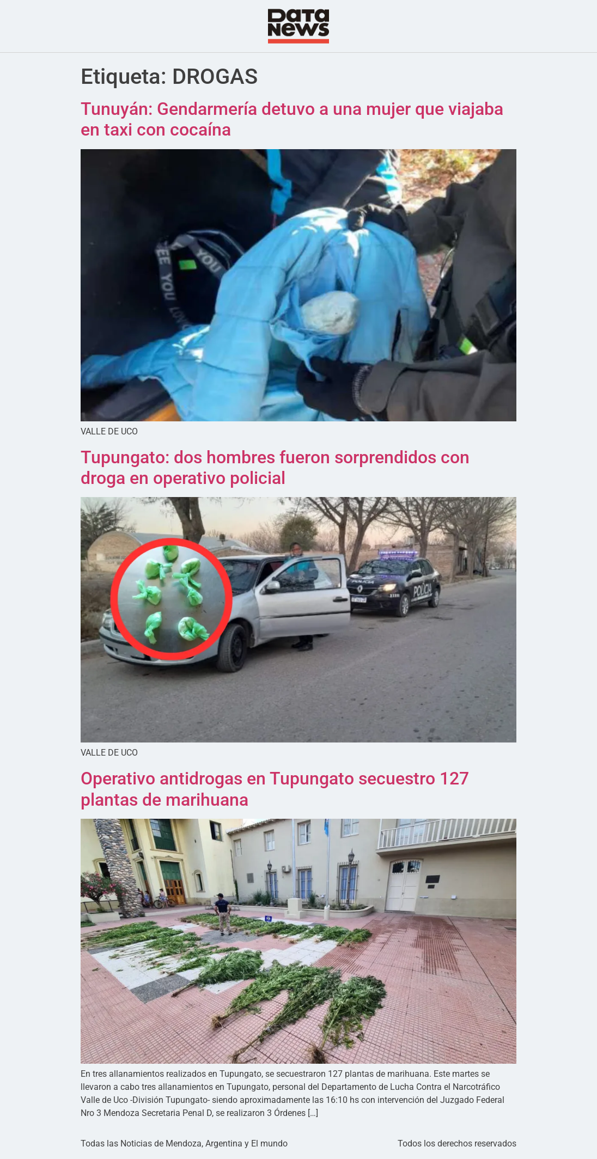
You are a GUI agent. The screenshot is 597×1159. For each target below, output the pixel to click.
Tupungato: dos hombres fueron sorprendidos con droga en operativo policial (275, 467)
